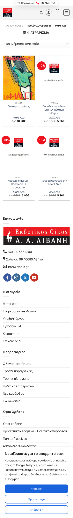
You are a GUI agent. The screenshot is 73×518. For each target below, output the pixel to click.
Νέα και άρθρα (13, 393)
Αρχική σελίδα (14, 25)
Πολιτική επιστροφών (18, 386)
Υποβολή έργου (13, 318)
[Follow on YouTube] (34, 277)
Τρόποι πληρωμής (16, 378)
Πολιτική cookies (15, 438)
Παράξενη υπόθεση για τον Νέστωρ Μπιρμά (54, 110)
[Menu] (66, 12)
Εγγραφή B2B (12, 326)
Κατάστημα (11, 334)
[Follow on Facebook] (7, 277)
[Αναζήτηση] (41, 12)
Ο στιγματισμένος (19, 106)
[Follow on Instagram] (16, 277)
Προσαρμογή (36, 499)
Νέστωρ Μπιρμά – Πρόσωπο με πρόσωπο (19, 184)
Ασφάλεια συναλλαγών (19, 446)
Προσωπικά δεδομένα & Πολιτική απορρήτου (35, 431)
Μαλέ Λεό (19, 117)
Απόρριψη (36, 509)
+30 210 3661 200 (19, 252)
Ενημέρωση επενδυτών (19, 311)
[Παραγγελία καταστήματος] (36, 44)
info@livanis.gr (18, 267)
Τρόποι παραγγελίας (18, 371)
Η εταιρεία (10, 304)
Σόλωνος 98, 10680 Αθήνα (24, 259)
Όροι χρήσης (12, 424)
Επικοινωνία (12, 341)
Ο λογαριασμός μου (17, 364)
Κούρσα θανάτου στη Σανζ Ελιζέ (54, 182)
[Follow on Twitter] (25, 277)
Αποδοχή (36, 489)
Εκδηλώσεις (11, 401)
